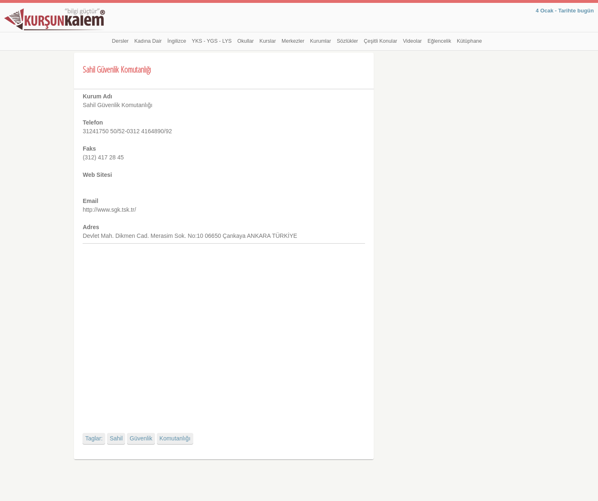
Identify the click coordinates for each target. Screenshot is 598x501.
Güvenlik (141, 438)
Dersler (120, 41)
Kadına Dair (148, 41)
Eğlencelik (439, 41)
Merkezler (293, 41)
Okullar (246, 41)
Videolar (412, 41)
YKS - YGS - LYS (212, 41)
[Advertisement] (224, 331)
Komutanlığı (175, 438)
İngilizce (176, 41)
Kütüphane (469, 41)
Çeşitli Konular (380, 41)
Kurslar (268, 41)
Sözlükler (347, 41)
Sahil (116, 438)
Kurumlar (320, 41)
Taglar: (94, 438)
